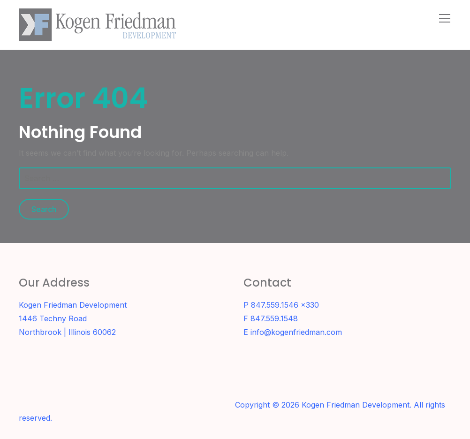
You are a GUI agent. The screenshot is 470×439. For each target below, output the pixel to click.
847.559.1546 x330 (285, 305)
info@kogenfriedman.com (296, 332)
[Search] (424, 17)
